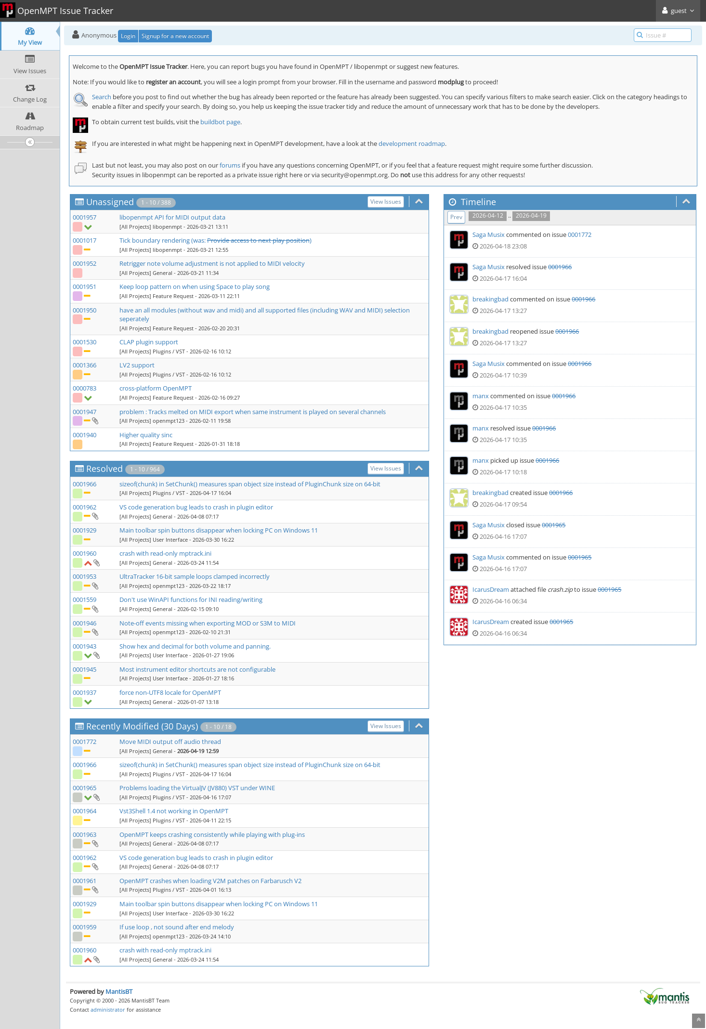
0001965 (84, 787)
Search (101, 96)
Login (128, 36)
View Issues (385, 201)
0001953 (84, 576)
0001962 (84, 507)
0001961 (84, 880)
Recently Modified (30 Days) (142, 726)
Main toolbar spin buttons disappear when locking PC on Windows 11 (218, 530)
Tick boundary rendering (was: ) (215, 240)
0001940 (84, 434)
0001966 (84, 484)
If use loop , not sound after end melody (176, 927)
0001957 (84, 217)
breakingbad (490, 299)
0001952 (84, 263)
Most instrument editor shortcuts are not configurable (197, 669)
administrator (108, 1009)
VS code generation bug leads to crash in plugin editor (196, 507)
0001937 (84, 692)
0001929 (84, 530)
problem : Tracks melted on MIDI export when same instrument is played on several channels (252, 411)
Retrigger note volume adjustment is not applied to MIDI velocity (212, 263)
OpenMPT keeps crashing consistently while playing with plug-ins (212, 834)
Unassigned (110, 202)
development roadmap (412, 143)
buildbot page (220, 121)
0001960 (84, 553)
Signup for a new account (175, 36)
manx (480, 395)
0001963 (84, 834)
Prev (456, 217)
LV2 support (137, 365)
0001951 (84, 286)
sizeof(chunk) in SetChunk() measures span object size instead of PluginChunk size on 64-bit (249, 484)
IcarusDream (490, 589)
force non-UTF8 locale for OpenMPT (170, 692)
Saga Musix (488, 234)
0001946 (84, 623)
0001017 (84, 240)
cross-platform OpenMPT (155, 388)
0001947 (84, 411)
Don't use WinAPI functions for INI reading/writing (190, 599)
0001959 (84, 927)
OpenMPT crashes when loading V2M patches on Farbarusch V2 (210, 880)
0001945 (84, 669)
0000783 (84, 388)
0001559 (84, 599)
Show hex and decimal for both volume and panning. (195, 646)
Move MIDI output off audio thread (170, 741)
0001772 (84, 741)
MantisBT (118, 991)
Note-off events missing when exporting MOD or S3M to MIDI (207, 623)
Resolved (104, 468)
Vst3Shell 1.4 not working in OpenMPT (173, 811)
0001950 (84, 310)
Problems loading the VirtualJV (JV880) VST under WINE (197, 787)
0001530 (84, 342)
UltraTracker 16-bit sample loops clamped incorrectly (194, 576)
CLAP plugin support (148, 342)
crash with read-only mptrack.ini (165, 553)
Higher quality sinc (145, 434)
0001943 (84, 646)
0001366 (84, 365)
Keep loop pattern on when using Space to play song (194, 286)
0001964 (84, 811)
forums (230, 165)
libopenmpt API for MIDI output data (172, 217)
